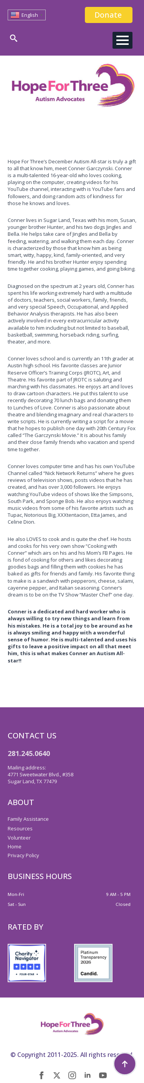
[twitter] (57, 1075)
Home (15, 846)
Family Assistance (28, 818)
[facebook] (41, 1075)
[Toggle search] (14, 38)
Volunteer (19, 837)
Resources (20, 828)
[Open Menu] (122, 40)
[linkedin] (87, 1075)
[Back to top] (124, 1063)
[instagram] (72, 1075)
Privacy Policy (23, 855)
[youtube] (103, 1075)
